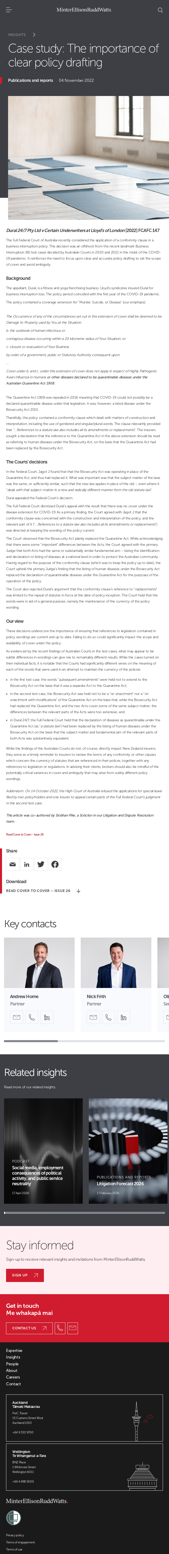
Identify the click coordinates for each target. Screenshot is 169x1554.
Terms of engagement (20, 1542)
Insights (25, 34)
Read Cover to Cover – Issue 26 (43, 891)
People (12, 1364)
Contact (13, 1384)
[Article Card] (43, 1151)
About (11, 1370)
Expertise (14, 1350)
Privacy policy (15, 1535)
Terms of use (14, 1549)
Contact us (29, 1328)
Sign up (25, 1275)
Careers (13, 1377)
